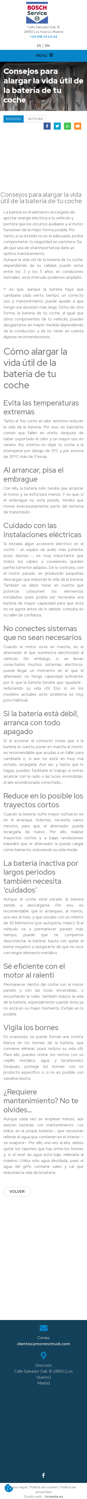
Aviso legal (19, 1487)
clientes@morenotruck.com (43, 1343)
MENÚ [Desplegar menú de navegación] (45, 56)
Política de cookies (44, 1487)
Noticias (35, 119)
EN (47, 46)
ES (39, 46)
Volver (17, 1191)
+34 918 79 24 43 (43, 36)
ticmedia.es (54, 1496)
